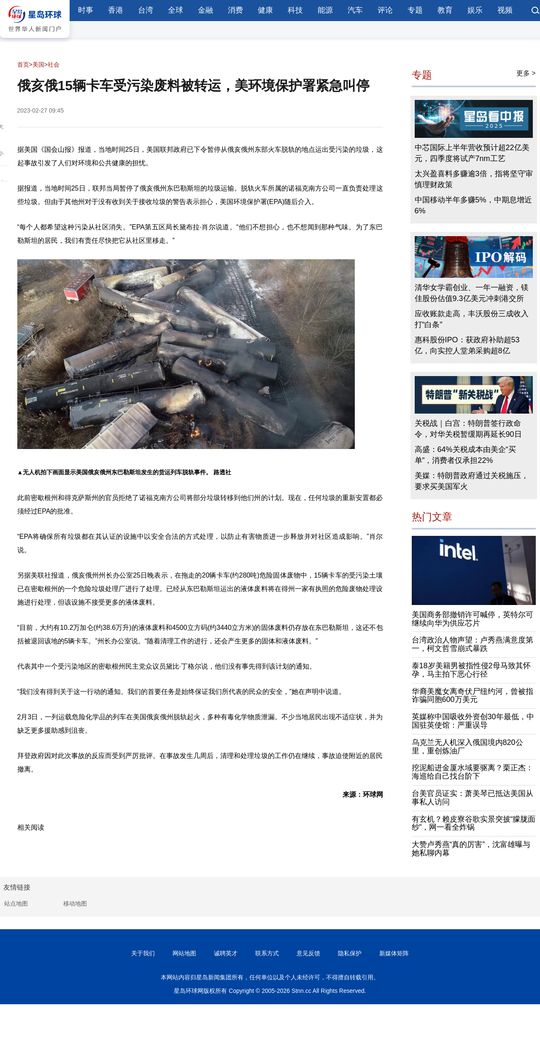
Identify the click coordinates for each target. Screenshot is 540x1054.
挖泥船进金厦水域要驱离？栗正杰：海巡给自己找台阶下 (472, 772)
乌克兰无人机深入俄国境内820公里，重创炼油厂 (467, 746)
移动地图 (75, 903)
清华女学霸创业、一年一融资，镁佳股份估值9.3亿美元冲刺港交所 (472, 293)
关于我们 (143, 953)
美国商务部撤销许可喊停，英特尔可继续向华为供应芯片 (472, 618)
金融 (205, 10)
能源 (325, 10)
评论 (385, 10)
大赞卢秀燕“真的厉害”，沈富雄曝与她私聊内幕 (471, 848)
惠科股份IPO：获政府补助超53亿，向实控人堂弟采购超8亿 (467, 345)
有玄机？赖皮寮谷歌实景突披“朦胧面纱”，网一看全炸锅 (474, 823)
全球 (175, 10)
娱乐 (475, 10)
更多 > (526, 73)
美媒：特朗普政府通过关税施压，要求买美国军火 (472, 481)
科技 (295, 10)
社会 (53, 64)
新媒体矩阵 (394, 953)
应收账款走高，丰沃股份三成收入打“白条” (472, 319)
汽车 (355, 10)
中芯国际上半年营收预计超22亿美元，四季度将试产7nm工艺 (472, 153)
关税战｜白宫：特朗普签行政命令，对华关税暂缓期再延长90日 (468, 428)
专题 (415, 10)
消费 (235, 10)
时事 (85, 10)
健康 (265, 10)
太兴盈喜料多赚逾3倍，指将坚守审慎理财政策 (474, 179)
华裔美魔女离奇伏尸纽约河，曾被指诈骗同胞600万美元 (472, 695)
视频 (505, 10)
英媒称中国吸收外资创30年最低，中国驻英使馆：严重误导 (473, 721)
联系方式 (267, 953)
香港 (115, 10)
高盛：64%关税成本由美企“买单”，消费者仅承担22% (465, 455)
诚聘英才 (226, 953)
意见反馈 (308, 953)
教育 (445, 10)
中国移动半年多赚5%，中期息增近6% (473, 205)
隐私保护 (350, 953)
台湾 (145, 10)
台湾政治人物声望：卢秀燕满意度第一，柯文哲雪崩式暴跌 (472, 644)
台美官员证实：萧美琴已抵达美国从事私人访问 (472, 797)
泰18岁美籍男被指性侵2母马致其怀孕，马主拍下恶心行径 (471, 669)
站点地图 (16, 903)
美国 (38, 64)
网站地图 (184, 953)
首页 (23, 64)
